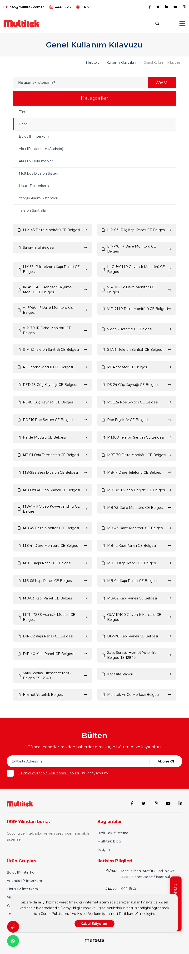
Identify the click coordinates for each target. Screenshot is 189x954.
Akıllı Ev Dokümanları (36, 161)
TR (83, 7)
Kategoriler (94, 98)
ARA (162, 82)
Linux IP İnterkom (34, 186)
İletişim (103, 849)
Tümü (24, 112)
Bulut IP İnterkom (34, 136)
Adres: (111, 870)
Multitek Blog (109, 841)
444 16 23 (60, 7)
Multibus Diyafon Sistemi (39, 173)
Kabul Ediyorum (94, 923)
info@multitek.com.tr (24, 7)
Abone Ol (166, 761)
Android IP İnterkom (24, 881)
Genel (24, 124)
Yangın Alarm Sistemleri (38, 198)
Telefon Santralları (33, 210)
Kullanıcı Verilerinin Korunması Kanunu (48, 773)
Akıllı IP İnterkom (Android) (41, 149)
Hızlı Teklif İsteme (112, 833)
